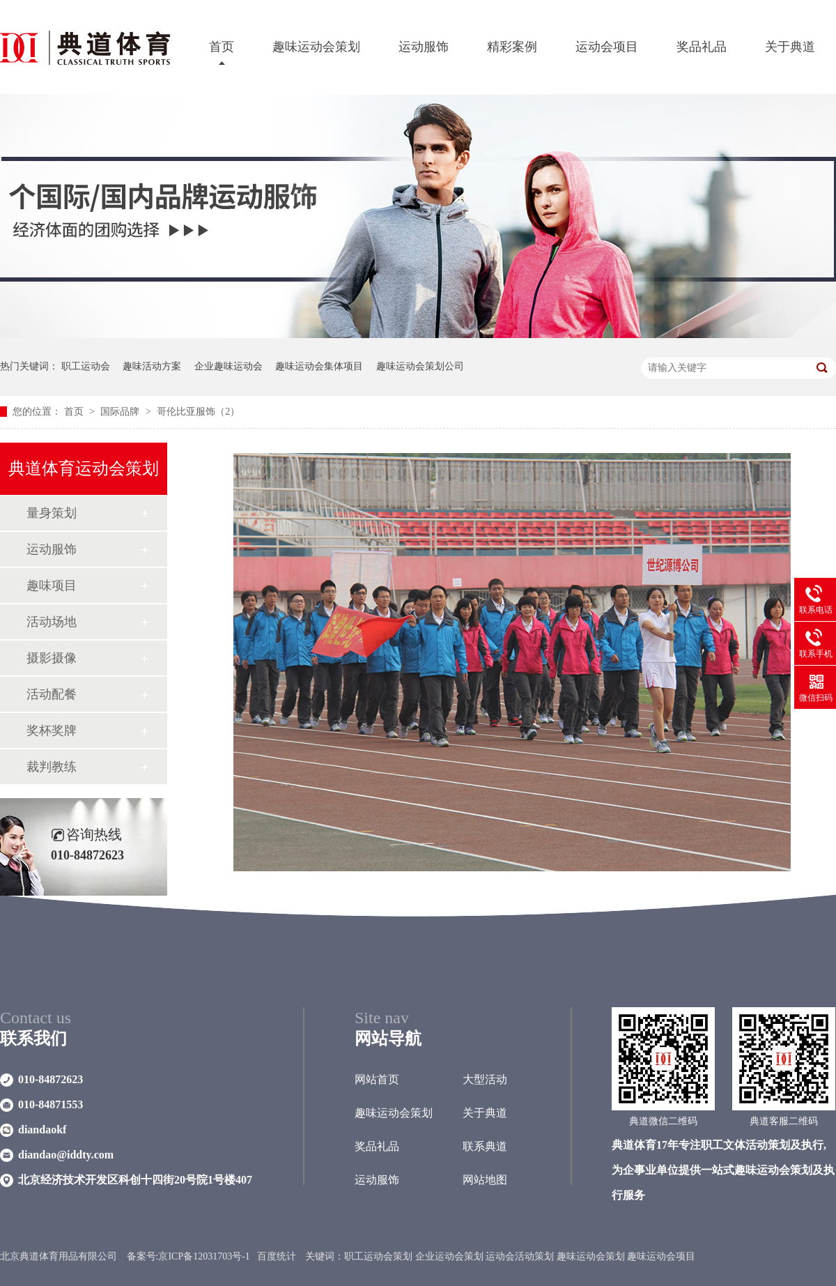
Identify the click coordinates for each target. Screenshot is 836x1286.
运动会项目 (606, 47)
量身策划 (51, 513)
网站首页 (377, 1079)
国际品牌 (121, 411)
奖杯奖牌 (51, 730)
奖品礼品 (701, 47)
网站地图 (485, 1180)
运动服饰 (423, 47)
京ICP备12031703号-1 (203, 1256)
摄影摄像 (51, 658)
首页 (221, 47)
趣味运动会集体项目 (319, 366)
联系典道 (485, 1146)
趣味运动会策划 (316, 47)
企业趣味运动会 (228, 366)
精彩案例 (512, 47)
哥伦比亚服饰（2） (198, 411)
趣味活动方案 (152, 366)
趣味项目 (51, 585)
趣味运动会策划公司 (420, 366)
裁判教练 (51, 767)
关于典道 (790, 47)
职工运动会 (85, 366)
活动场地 (51, 622)
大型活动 (485, 1079)
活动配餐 (51, 694)
